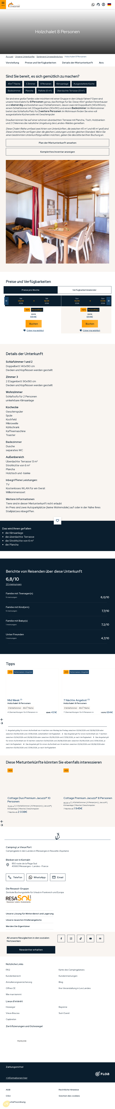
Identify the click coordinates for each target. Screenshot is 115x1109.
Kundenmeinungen (68, 976)
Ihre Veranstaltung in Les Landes (75, 988)
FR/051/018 (22, 1034)
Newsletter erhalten (31, 949)
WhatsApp (36, 877)
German (109, 4)
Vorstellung (12, 62)
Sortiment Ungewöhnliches (50, 56)
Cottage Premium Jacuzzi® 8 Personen (87, 798)
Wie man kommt (13, 994)
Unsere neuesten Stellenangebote (24, 920)
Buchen (33, 323)
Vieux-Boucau (12, 1013)
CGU (8, 1095)
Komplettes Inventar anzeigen (57, 151)
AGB (8, 1089)
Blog (61, 982)
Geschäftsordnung (15, 1102)
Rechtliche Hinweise (69, 1089)
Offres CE (10, 988)
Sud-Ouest (64, 1013)
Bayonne (63, 1007)
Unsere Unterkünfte (25, 56)
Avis (101, 62)
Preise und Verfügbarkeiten (40, 62)
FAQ (8, 969)
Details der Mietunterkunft (77, 62)
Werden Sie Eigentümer (18, 926)
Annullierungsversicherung (19, 982)
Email (57, 877)
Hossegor (10, 1007)
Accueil (9, 56)
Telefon (15, 877)
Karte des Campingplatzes (71, 969)
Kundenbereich (13, 976)
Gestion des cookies (69, 1095)
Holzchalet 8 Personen (75, 56)
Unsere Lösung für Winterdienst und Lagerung (29, 913)
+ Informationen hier (16, 1077)
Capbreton (11, 1019)
